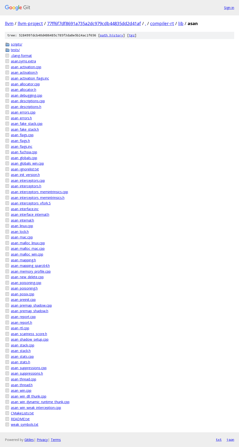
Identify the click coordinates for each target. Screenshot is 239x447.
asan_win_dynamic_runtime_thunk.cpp (40, 402)
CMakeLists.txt (22, 413)
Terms (56, 439)
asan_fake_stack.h (25, 129)
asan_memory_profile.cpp (31, 271)
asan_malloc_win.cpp (27, 254)
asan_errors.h (21, 118)
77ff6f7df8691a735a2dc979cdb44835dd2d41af (94, 23)
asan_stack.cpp (22, 345)
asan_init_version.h (25, 174)
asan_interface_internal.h (30, 214)
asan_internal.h (22, 220)
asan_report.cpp (23, 316)
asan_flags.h (20, 140)
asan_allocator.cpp (25, 84)
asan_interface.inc (25, 209)
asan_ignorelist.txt (25, 169)
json (230, 439)
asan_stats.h (20, 362)
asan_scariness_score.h (29, 334)
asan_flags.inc (21, 146)
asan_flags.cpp (22, 135)
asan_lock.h (20, 231)
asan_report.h (21, 322)
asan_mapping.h (23, 260)
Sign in (229, 7)
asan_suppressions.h (27, 373)
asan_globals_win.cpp (27, 163)
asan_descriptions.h (26, 106)
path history (111, 35)
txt (219, 439)
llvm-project (30, 23)
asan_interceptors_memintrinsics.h (37, 197)
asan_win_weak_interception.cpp (36, 407)
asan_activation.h (24, 72)
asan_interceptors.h (26, 186)
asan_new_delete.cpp (27, 277)
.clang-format (21, 55)
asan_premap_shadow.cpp (31, 305)
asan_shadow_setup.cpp (30, 339)
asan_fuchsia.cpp (24, 152)
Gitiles (29, 439)
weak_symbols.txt (24, 424)
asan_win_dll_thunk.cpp (28, 396)
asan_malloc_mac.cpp (28, 248)
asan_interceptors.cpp (28, 180)
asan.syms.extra (23, 61)
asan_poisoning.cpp (26, 282)
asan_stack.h (21, 350)
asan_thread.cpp (23, 379)
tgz (132, 35)
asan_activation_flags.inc (30, 78)
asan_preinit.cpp (23, 299)
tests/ (15, 49)
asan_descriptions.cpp (28, 101)
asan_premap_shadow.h (29, 311)
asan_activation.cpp (26, 67)
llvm (9, 23)
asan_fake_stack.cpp (26, 123)
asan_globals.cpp (24, 158)
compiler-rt (162, 23)
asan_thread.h (22, 385)
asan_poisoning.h (24, 288)
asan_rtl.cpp (20, 328)
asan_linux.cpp (22, 226)
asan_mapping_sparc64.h (30, 265)
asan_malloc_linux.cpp (28, 243)
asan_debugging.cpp (26, 95)
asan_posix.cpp (22, 294)
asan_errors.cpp (23, 112)
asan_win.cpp (21, 390)
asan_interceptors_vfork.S (31, 203)
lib (180, 23)
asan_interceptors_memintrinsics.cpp (39, 192)
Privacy (42, 439)
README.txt (20, 419)
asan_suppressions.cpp (29, 368)
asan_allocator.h (23, 89)
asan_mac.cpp (22, 237)
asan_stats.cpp (22, 356)
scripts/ (16, 44)
